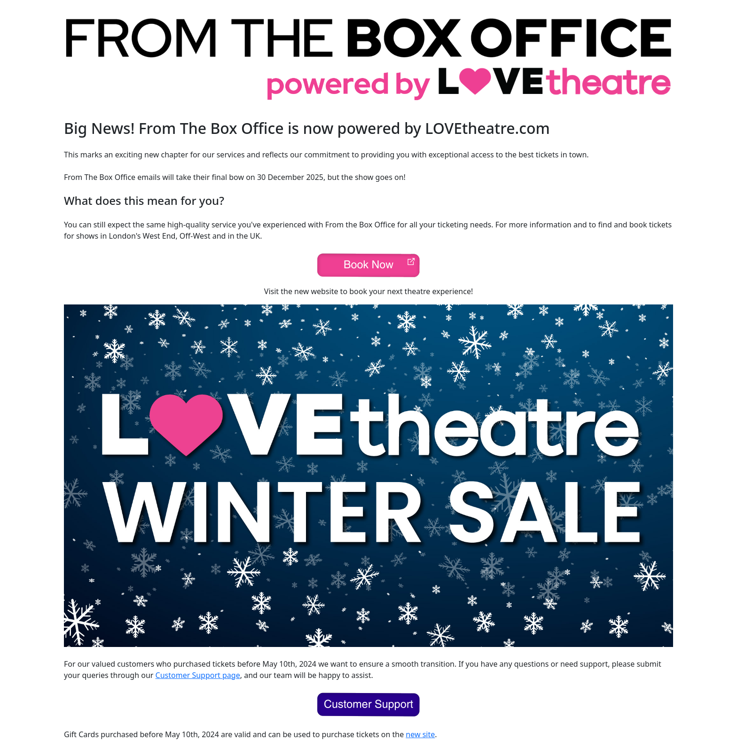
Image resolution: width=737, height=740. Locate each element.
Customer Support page (198, 675)
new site (420, 734)
